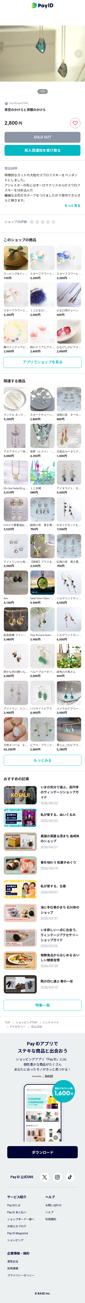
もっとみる (43, 760)
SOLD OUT (42, 137)
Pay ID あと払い (17, 1212)
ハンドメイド (51, 1022)
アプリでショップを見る (43, 362)
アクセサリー (18, 1026)
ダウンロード (42, 1152)
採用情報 (12, 1268)
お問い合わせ (53, 1205)
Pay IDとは (13, 1205)
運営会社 (12, 1261)
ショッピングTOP (26, 1022)
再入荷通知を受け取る (42, 150)
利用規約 (50, 1219)
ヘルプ (49, 1212)
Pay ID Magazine (17, 1233)
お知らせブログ (16, 1226)
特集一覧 (42, 1005)
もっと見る (72, 205)
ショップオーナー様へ (20, 1219)
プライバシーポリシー (20, 1275)
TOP (7, 1022)
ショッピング (15, 1240)
